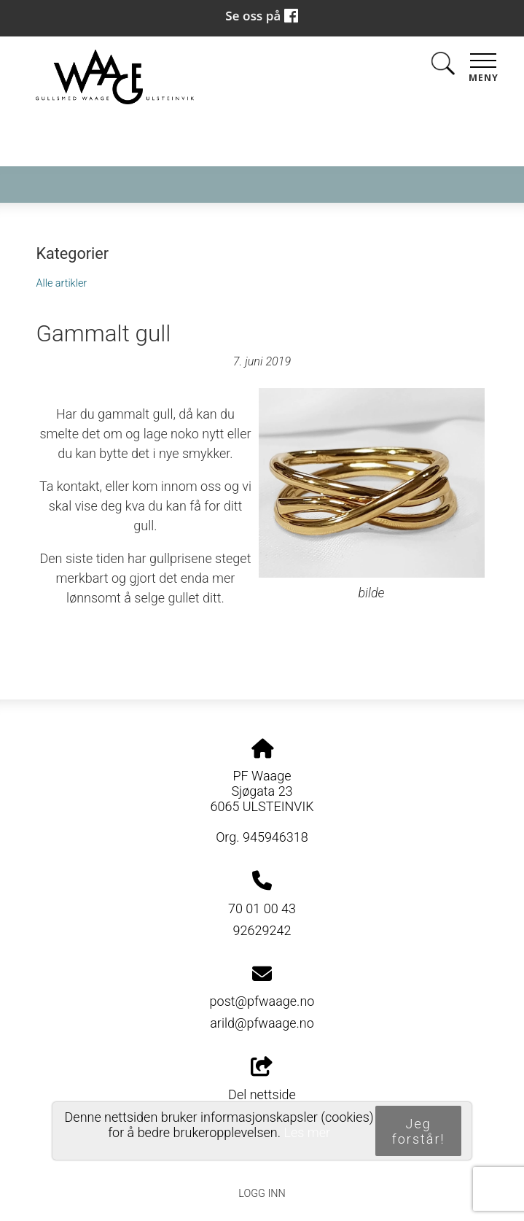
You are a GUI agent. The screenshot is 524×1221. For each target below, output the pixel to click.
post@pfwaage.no (262, 1001)
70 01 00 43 (262, 908)
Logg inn (261, 1193)
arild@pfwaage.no (262, 1023)
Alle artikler (61, 283)
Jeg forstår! (418, 1131)
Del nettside (262, 1079)
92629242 (262, 930)
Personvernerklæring (262, 1161)
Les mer (306, 1132)
